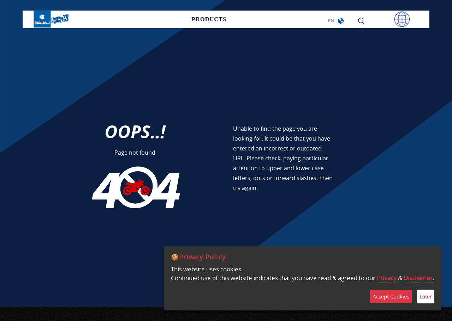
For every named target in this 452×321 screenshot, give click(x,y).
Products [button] (209, 19)
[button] (340, 21)
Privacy (387, 278)
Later (426, 296)
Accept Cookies (391, 296)
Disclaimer (418, 278)
